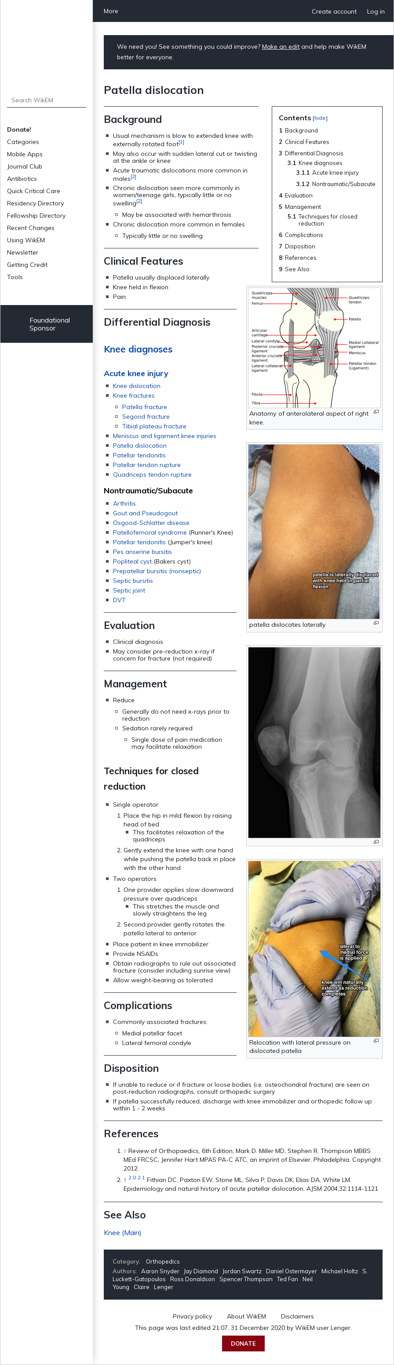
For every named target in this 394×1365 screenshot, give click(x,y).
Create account (334, 11)
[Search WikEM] (47, 100)
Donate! (19, 129)
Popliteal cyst (132, 561)
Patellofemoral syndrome (150, 532)
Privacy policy (192, 1316)
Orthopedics (163, 1261)
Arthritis (124, 503)
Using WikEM (26, 240)
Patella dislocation (140, 445)
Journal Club (24, 166)
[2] (133, 176)
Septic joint (129, 590)
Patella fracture (144, 407)
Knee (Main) (123, 1232)
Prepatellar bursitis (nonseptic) (157, 571)
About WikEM (246, 1316)
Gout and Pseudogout (145, 513)
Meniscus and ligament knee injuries (164, 436)
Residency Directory (35, 203)
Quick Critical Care (33, 191)
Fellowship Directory (36, 215)
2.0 (132, 1177)
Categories (23, 142)
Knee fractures (134, 395)
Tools (15, 277)
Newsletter (22, 252)
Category (126, 1261)
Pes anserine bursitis (142, 552)
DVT (119, 600)
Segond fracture (146, 416)
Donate (243, 1343)
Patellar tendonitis (139, 455)
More (111, 11)
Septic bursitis (133, 581)
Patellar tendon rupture (147, 465)
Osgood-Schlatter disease (151, 523)
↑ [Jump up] (125, 1151)
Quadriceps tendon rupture (152, 474)
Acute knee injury (136, 373)
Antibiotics (22, 179)
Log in (376, 11)
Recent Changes (31, 228)
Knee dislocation (137, 386)
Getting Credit (27, 265)
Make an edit (280, 46)
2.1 (141, 1177)
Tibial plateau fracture (154, 426)
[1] (181, 141)
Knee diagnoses (138, 349)
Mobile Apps (25, 154)
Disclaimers (297, 1316)
